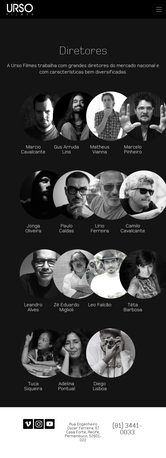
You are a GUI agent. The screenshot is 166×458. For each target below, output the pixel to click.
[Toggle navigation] (159, 9)
